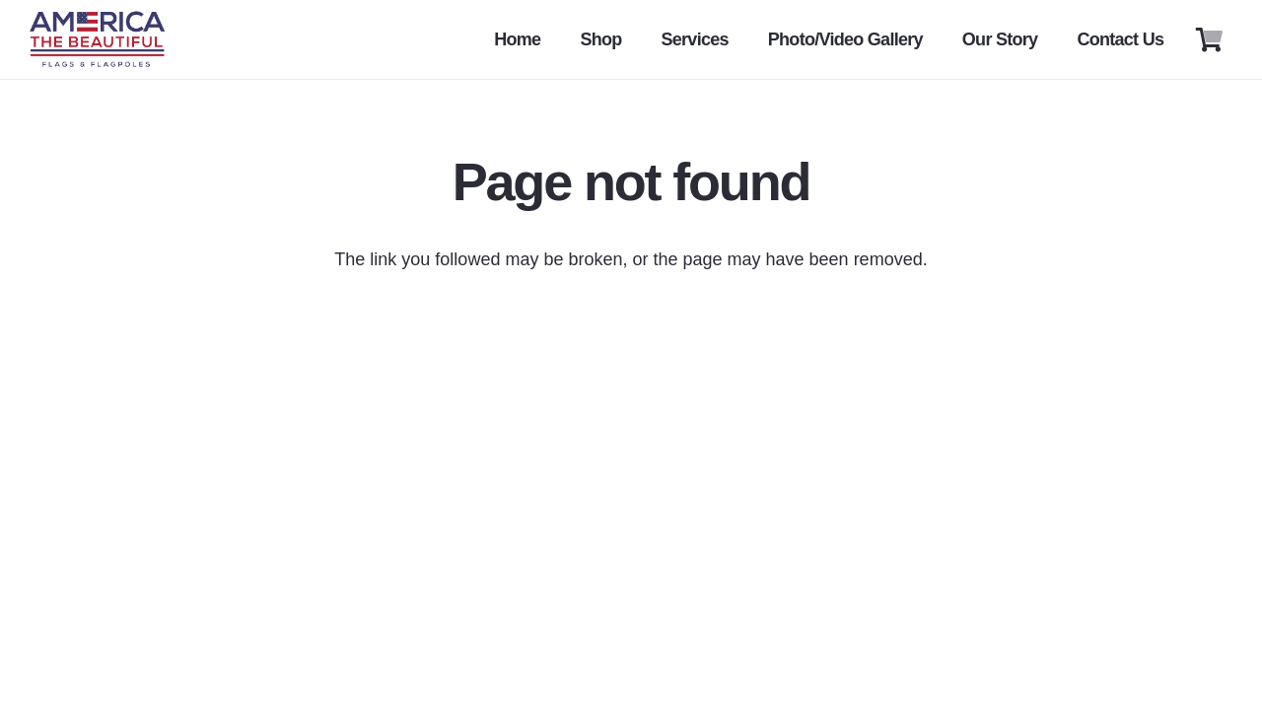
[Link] (97, 39)
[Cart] (1209, 39)
